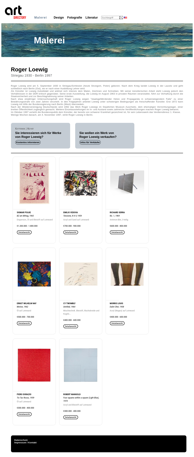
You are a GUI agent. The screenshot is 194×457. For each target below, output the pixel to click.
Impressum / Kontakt (25, 442)
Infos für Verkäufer (90, 142)
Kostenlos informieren (28, 142)
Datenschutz (21, 440)
